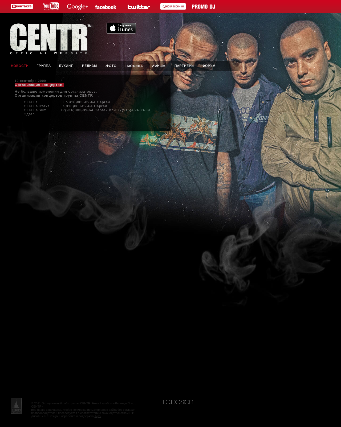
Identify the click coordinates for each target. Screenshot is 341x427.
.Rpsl (98, 416)
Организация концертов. (39, 85)
